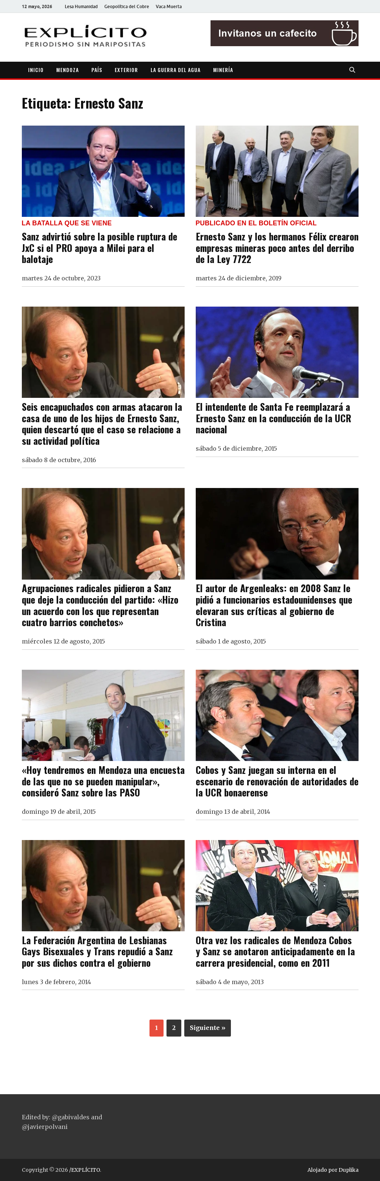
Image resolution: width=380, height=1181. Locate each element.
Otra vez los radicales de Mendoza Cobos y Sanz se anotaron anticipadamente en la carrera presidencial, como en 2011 (275, 951)
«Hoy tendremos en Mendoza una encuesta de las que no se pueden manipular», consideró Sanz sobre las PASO (103, 780)
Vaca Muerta (169, 6)
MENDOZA (67, 70)
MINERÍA (223, 70)
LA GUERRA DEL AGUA (176, 70)
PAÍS (96, 70)
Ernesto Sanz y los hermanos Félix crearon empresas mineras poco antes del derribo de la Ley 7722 (277, 247)
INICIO (36, 70)
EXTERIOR (126, 70)
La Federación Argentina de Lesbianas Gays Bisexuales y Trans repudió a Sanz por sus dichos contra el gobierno (97, 951)
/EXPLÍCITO (84, 1170)
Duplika (349, 1170)
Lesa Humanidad (81, 6)
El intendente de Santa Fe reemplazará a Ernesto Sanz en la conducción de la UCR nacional (273, 417)
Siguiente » (207, 1027)
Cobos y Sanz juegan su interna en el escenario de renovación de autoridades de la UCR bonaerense (277, 780)
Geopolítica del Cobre (126, 6)
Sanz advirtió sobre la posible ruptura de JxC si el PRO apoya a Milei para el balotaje (99, 247)
